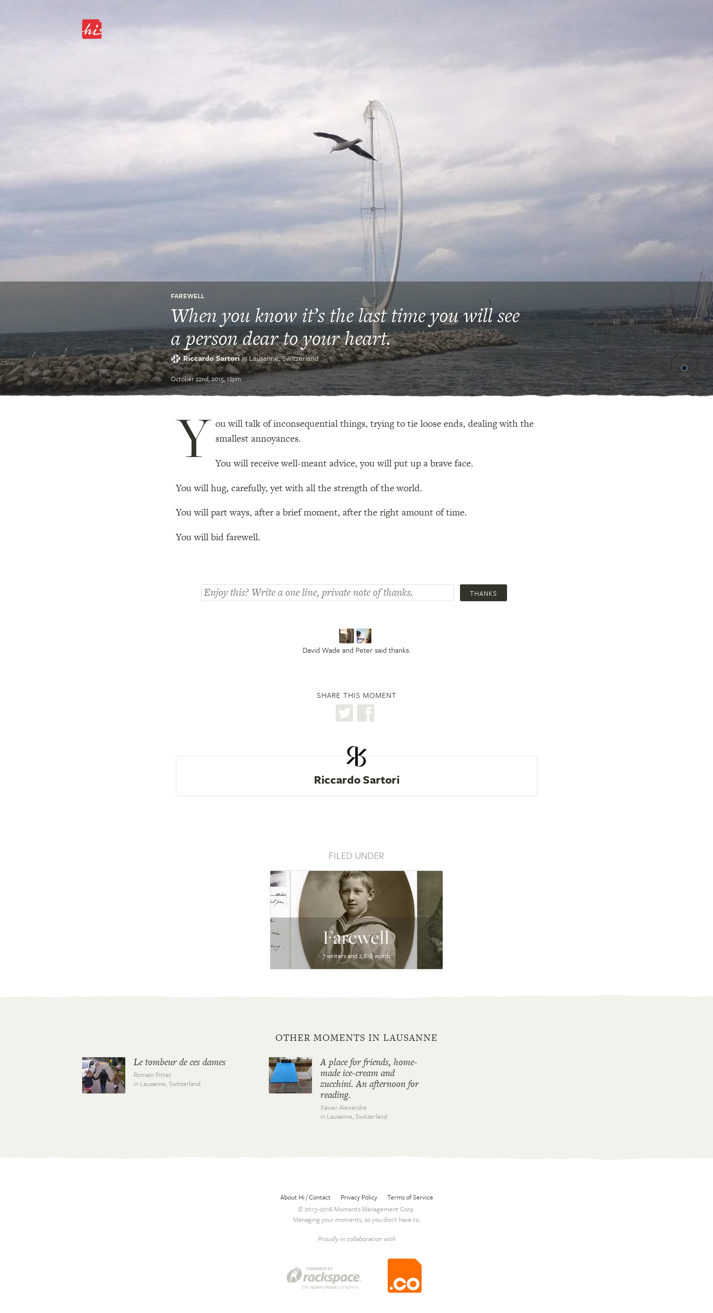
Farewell (187, 296)
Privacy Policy (359, 1197)
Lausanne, (283, 357)
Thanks (483, 593)
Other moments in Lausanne (356, 1038)
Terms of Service (410, 1197)
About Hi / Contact (305, 1197)
